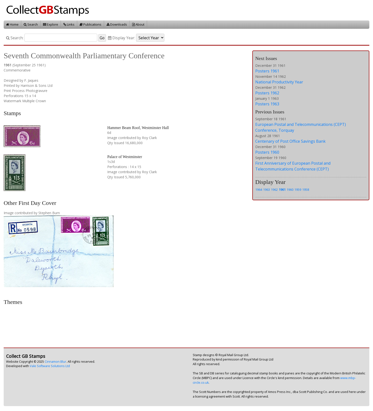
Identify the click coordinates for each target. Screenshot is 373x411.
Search (31, 24)
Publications (90, 24)
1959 (297, 189)
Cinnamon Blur (55, 362)
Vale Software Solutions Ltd (50, 366)
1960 (290, 189)
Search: (14, 37)
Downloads (117, 24)
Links (69, 24)
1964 (258, 189)
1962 (274, 189)
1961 (282, 189)
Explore (50, 24)
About (138, 24)
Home (12, 24)
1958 (305, 189)
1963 (266, 189)
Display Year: (121, 37)
